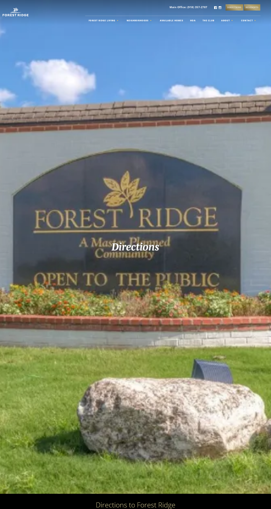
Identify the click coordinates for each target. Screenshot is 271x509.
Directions (234, 7)
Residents (252, 7)
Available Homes (171, 20)
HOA (193, 20)
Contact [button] (248, 20)
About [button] (227, 20)
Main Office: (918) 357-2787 (188, 7)
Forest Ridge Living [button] (103, 20)
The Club (208, 20)
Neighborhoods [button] (139, 20)
